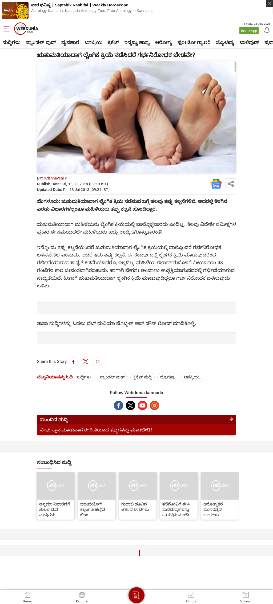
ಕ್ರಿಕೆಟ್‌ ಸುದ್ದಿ (142, 376)
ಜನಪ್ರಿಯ (93, 42)
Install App (249, 30)
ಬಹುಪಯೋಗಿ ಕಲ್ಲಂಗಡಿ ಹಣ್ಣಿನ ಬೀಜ (92, 509)
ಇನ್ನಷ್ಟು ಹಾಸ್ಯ (137, 42)
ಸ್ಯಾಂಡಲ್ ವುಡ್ (41, 42)
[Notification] (266, 30)
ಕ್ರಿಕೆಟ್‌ (113, 42)
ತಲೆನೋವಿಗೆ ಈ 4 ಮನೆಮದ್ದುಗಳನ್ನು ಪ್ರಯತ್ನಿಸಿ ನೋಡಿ (176, 509)
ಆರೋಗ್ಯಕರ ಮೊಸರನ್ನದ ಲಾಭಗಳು (213, 509)
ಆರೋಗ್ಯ (163, 42)
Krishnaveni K (55, 178)
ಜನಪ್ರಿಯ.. (192, 376)
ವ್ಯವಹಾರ (70, 42)
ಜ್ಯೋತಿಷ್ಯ (225, 42)
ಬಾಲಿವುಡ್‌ (249, 42)
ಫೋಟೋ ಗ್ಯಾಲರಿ (194, 42)
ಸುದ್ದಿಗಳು (12, 42)
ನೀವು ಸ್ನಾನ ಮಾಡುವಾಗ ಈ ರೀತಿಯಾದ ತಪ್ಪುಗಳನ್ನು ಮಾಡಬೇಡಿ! (96, 430)
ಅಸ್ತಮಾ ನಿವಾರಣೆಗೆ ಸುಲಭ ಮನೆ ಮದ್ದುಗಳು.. (54, 509)
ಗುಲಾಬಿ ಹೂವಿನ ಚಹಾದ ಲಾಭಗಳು (135, 506)
